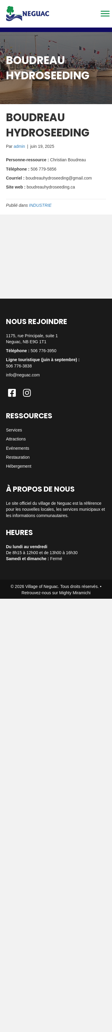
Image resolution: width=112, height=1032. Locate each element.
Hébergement (18, 466)
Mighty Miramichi (74, 592)
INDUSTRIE (40, 205)
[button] (12, 393)
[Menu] (105, 14)
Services (14, 430)
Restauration (18, 457)
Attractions (16, 439)
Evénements (17, 448)
